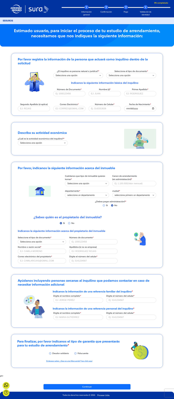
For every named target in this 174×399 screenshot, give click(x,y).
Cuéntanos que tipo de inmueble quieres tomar (85, 177)
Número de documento (81, 237)
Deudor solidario (60, 353)
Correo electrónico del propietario (35, 257)
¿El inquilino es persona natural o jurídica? (78, 71)
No (115, 205)
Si (107, 205)
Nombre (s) (105, 89)
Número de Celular (104, 104)
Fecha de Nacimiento (140, 104)
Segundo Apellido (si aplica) (34, 104)
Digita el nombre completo (67, 296)
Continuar (87, 387)
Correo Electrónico (69, 104)
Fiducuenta (83, 353)
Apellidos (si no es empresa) (83, 247)
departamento (72, 191)
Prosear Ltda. (103, 395)
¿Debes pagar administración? (110, 202)
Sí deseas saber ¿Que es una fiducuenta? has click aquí (69, 361)
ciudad (116, 191)
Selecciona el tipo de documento (131, 71)
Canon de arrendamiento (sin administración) (124, 177)
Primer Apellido (140, 89)
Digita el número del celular (83, 257)
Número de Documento (69, 89)
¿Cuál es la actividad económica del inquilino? (41, 139)
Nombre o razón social (29, 247)
